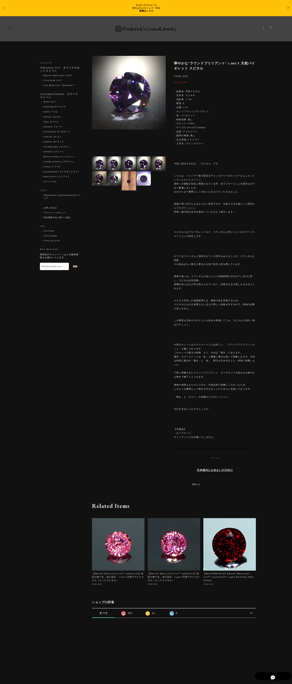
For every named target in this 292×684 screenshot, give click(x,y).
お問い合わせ (50, 208)
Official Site (52, 241)
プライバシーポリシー (55, 213)
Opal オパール (51, 122)
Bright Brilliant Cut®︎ (57, 75)
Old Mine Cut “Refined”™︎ (59, 85)
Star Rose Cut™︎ (53, 80)
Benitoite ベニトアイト (56, 177)
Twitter (49, 231)
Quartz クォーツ (52, 127)
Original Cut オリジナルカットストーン (60, 69)
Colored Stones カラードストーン (59, 96)
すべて (103, 613)
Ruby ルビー (50, 102)
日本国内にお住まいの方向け (215, 470)
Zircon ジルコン (52, 137)
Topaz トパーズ (51, 167)
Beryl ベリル (50, 112)
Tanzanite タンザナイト (56, 132)
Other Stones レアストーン (58, 162)
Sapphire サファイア (54, 107)
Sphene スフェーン (53, 152)
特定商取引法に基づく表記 (57, 218)
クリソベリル (50, 182)
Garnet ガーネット (53, 142)
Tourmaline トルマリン (56, 147)
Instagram (50, 236)
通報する (196, 484)
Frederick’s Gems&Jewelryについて (62, 198)
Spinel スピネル (52, 117)
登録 (75, 267)
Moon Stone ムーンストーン (59, 157)
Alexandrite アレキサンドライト (61, 172)
